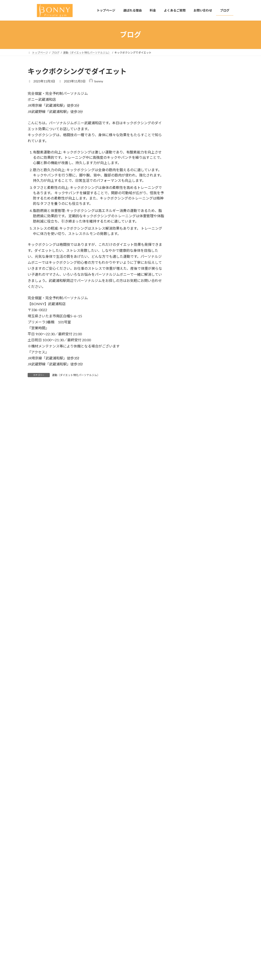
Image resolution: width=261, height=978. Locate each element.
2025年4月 (186, 484)
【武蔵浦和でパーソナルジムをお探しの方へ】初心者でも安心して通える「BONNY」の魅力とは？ (216, 122)
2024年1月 (186, 600)
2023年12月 (187, 609)
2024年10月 (187, 529)
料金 (103, 933)
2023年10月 (187, 627)
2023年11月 (187, 619)
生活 (182, 433)
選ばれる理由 (109, 925)
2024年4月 (186, 574)
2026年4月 (186, 466)
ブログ (105, 956)
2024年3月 (186, 582)
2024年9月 (186, 537)
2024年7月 (186, 555)
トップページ (109, 917)
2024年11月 (187, 520)
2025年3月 (186, 493)
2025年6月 (186, 475)
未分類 (183, 415)
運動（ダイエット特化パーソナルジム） (76, 375)
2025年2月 (186, 502)
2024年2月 (186, 592)
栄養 (182, 424)
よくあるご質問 (110, 940)
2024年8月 (186, 547)
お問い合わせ (109, 948)
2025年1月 (186, 510)
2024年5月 (186, 565)
